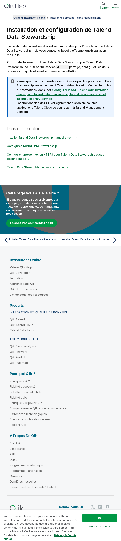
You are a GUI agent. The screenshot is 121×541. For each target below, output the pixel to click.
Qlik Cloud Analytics (23, 346)
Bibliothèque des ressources (29, 294)
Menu (115, 7)
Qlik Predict (17, 357)
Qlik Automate (19, 362)
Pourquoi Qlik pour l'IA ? (26, 403)
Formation (16, 278)
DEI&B (14, 459)
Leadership (17, 448)
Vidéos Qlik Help (21, 267)
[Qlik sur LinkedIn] (100, 507)
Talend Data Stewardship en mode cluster (35, 167)
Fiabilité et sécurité (22, 386)
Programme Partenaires (26, 470)
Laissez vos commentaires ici (31, 223)
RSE (12, 454)
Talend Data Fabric (22, 330)
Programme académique (26, 465)
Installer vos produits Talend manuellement (75, 17)
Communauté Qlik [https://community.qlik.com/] (72, 507)
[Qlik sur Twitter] (93, 507)
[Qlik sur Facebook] (107, 507)
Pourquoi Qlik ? (20, 381)
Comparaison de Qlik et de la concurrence (38, 408)
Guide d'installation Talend (29, 17)
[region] (60, 525)
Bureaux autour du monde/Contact (33, 487)
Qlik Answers (18, 351)
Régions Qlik (18, 424)
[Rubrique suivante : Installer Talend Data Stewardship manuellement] (90, 240)
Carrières (16, 476)
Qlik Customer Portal (23, 289)
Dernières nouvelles (23, 481)
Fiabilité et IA (18, 397)
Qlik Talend (17, 319)
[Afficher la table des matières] (8, 17)
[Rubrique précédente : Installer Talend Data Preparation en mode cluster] (31, 240)
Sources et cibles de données (30, 419)
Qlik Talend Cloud (21, 325)
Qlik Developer (20, 272)
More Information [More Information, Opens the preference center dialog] (100, 526)
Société (15, 443)
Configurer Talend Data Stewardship (32, 146)
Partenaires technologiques (28, 414)
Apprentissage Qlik (22, 283)
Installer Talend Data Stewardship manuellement (40, 137)
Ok (99, 518)
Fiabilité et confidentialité (26, 392)
